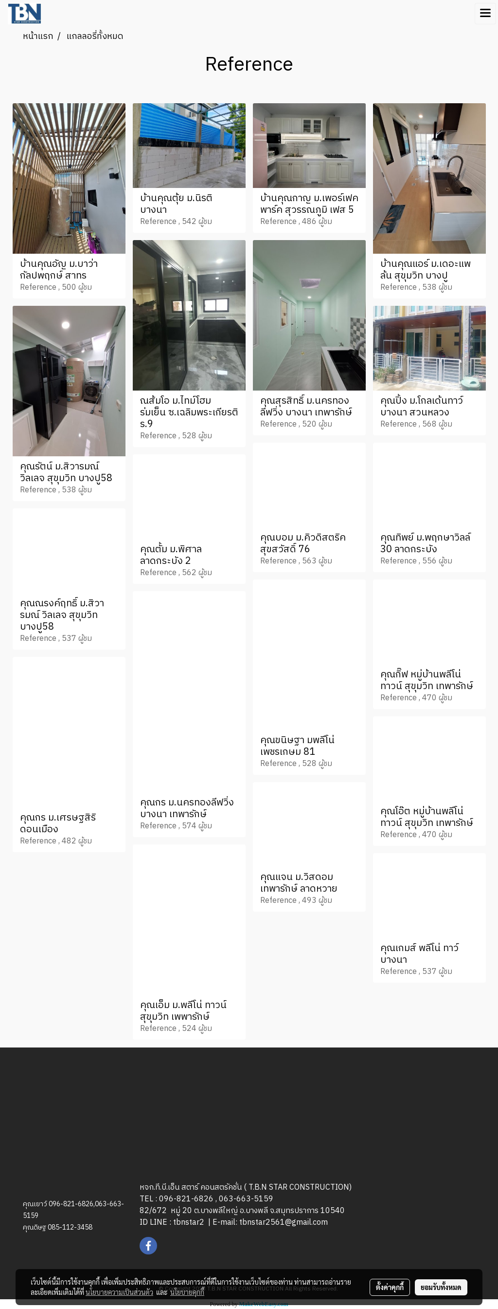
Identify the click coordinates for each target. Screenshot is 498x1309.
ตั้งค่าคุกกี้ (390, 1287)
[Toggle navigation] (485, 13)
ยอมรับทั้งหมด (441, 1287)
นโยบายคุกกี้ (187, 1292)
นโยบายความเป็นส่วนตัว (119, 1292)
